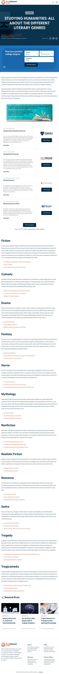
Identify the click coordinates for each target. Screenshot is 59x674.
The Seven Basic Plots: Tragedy (13, 559)
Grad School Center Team (14, 35)
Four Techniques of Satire (11, 526)
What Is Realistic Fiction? (11, 471)
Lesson (15, 358)
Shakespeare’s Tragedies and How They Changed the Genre (21, 554)
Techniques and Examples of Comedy (15, 293)
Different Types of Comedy (11, 296)
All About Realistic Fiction (11, 468)
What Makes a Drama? (10, 324)
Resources (29, 12)
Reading (14, 442)
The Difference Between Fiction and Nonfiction (17, 262)
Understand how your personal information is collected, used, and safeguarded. (50, 660)
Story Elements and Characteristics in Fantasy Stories (19, 356)
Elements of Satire (13, 523)
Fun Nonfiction (8, 442)
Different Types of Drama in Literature (15, 327)
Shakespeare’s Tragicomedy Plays (14, 591)
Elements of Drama (9, 322)
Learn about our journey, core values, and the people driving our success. (33, 648)
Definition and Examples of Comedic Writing (17, 290)
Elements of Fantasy (10, 353)
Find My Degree (31, 64)
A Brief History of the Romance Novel (14, 499)
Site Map (41, 672)
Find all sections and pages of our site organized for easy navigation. (33, 660)
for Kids (19, 358)
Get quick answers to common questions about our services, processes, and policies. (50, 648)
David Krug (11, 36)
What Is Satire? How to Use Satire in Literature (17, 528)
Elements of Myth (9, 413)
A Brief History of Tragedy (11, 557)
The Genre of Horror (9, 382)
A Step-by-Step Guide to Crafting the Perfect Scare (19, 387)
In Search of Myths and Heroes (13, 418)
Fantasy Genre (8, 358)
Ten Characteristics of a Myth (12, 415)
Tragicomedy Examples (10, 588)
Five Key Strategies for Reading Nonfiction (16, 447)
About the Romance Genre (11, 497)
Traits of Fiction (8, 264)
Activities (20, 442)
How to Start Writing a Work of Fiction (15, 267)
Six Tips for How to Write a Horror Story (15, 384)
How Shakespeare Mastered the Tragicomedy (17, 585)
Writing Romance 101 (10, 494)
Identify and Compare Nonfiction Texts (15, 444)
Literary (6, 523)
